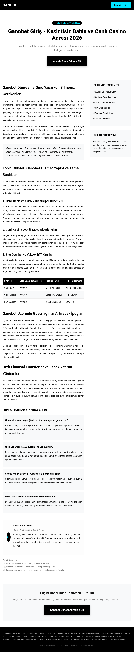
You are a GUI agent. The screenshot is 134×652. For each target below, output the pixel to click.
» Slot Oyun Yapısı (101, 108)
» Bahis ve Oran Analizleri (105, 97)
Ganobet (7, 218)
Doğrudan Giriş (121, 5)
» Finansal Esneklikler (103, 113)
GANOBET (11, 5)
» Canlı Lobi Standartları (104, 102)
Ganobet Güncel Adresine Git (67, 609)
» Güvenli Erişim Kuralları (104, 92)
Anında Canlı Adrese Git (67, 61)
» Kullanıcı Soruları (101, 118)
